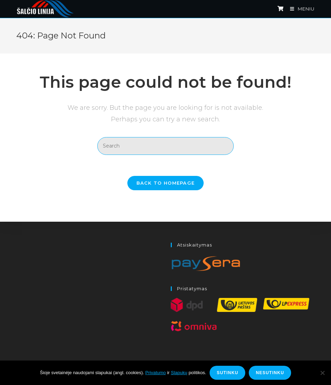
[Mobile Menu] (300, 9)
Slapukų (179, 372)
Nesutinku (270, 372)
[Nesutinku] (322, 372)
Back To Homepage (165, 183)
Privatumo (155, 372)
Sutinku (227, 372)
